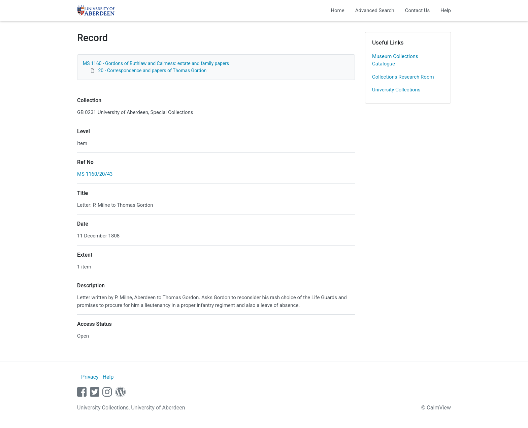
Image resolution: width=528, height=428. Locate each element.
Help (445, 10)
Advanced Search (374, 10)
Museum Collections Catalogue (395, 60)
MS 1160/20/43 (95, 174)
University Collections (396, 90)
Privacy (90, 377)
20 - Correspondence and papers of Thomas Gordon (152, 70)
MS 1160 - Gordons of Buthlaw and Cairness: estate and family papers (156, 63)
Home (337, 10)
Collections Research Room (403, 77)
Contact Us (417, 10)
